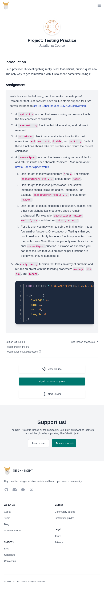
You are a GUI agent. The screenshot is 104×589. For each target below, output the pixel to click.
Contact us (10, 561)
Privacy (59, 542)
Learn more (38, 443)
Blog (6, 524)
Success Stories (13, 530)
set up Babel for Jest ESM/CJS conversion (59, 105)
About (7, 511)
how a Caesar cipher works (32, 167)
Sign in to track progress (52, 381)
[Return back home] (6, 5)
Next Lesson (52, 394)
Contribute (9, 554)
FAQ (6, 548)
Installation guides (64, 518)
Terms (58, 536)
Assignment (15, 85)
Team (7, 518)
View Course (52, 369)
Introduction (16, 62)
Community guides (65, 511)
